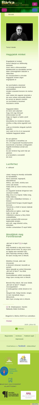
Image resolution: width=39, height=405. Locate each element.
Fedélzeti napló (29, 336)
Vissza (21, 329)
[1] (20, 243)
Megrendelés (9, 336)
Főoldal (9, 321)
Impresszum (19, 339)
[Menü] (34, 4)
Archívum (19, 336)
